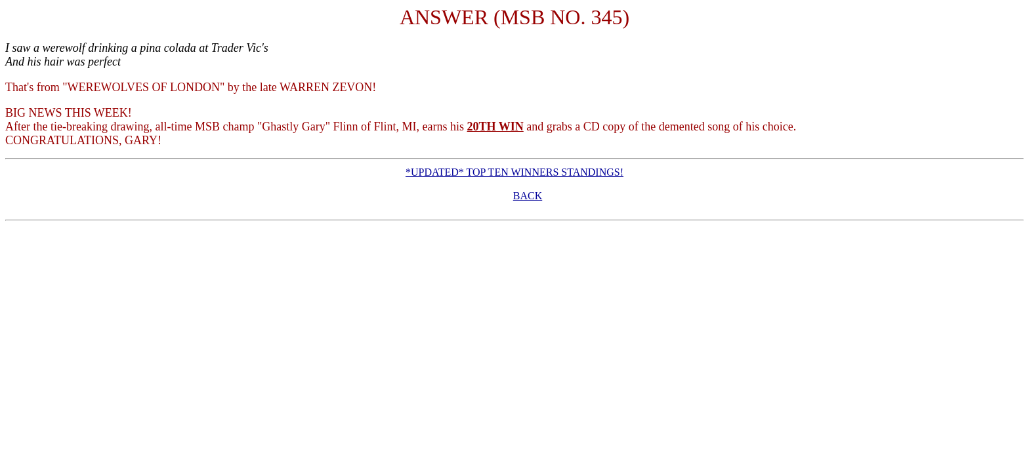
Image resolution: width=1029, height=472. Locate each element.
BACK (527, 195)
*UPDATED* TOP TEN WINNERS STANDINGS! (514, 172)
